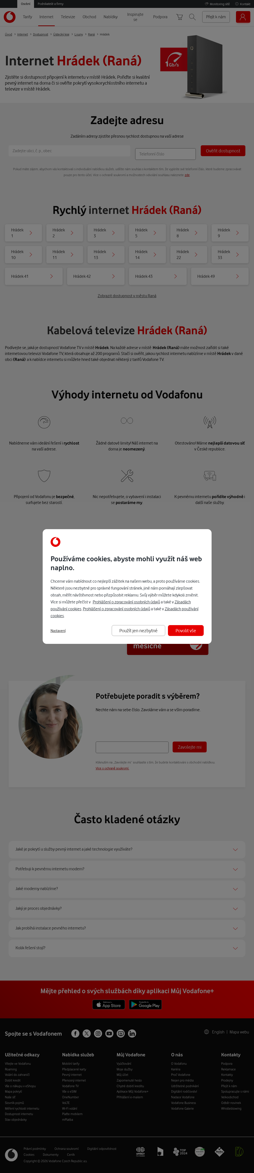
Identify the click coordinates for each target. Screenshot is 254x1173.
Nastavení (58, 631)
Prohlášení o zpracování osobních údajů (126, 601)
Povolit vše (186, 630)
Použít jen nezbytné (138, 630)
